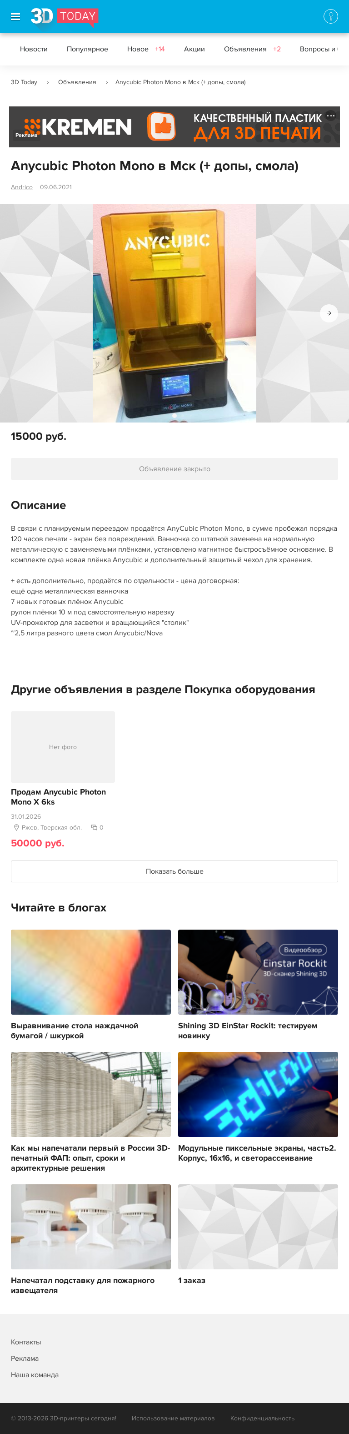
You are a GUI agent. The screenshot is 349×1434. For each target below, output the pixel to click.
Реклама (26, 135)
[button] (329, 313)
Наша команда (35, 1374)
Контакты (26, 1342)
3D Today (24, 82)
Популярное (87, 49)
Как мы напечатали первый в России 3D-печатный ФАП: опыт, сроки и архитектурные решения (90, 1158)
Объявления (252, 49)
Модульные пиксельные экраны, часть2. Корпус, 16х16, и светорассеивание (257, 1153)
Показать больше (175, 871)
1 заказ (191, 1281)
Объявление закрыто (174, 468)
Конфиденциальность (262, 1418)
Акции (194, 49)
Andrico (22, 187)
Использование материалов (173, 1418)
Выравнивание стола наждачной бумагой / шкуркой (74, 1031)
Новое (146, 49)
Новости (34, 49)
